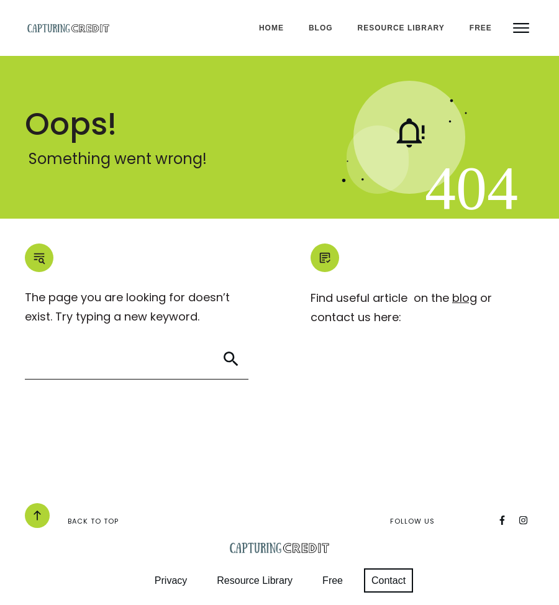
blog (464, 298)
